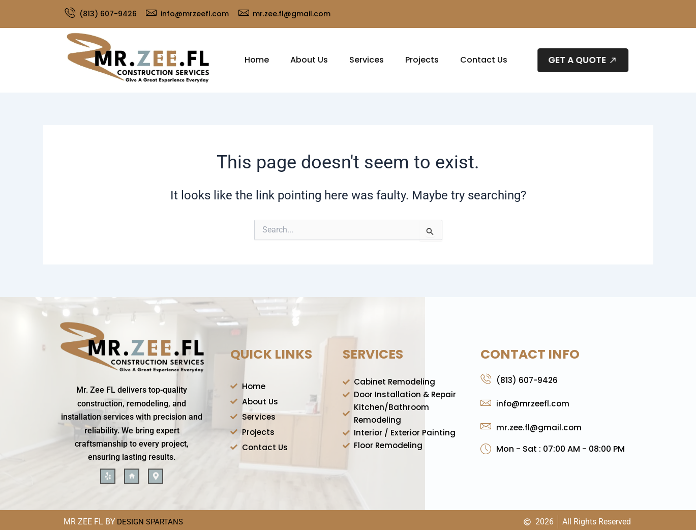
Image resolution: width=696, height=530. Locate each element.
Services (366, 60)
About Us (309, 60)
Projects (422, 60)
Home (257, 60)
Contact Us (483, 60)
